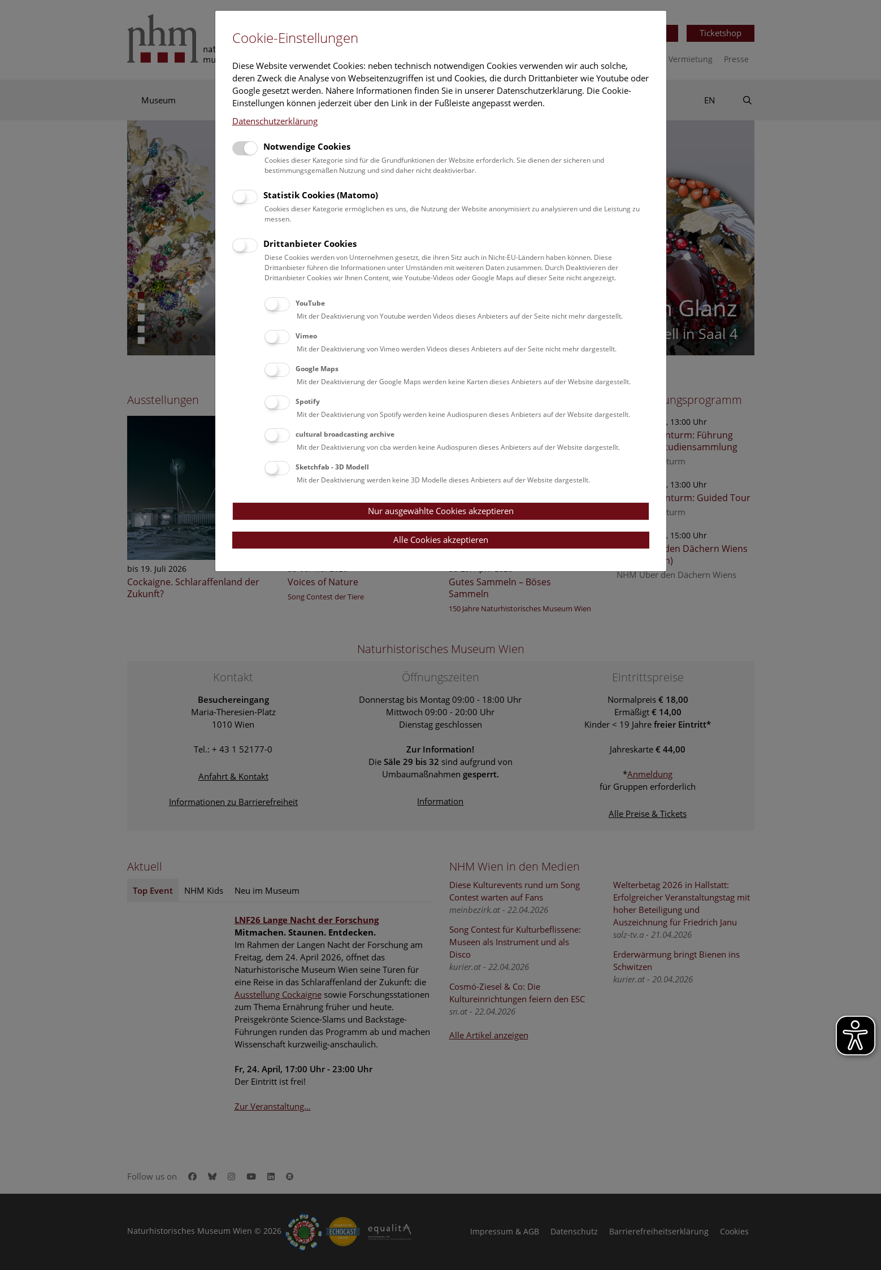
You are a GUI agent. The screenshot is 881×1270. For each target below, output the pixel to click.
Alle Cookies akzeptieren (440, 539)
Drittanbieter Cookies (310, 243)
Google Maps (317, 368)
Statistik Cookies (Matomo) (320, 195)
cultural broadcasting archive (345, 434)
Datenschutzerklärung (275, 121)
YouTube (310, 303)
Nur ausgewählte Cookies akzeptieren (441, 510)
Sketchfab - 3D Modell (332, 467)
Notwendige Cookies (306, 146)
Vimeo (306, 336)
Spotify (308, 401)
